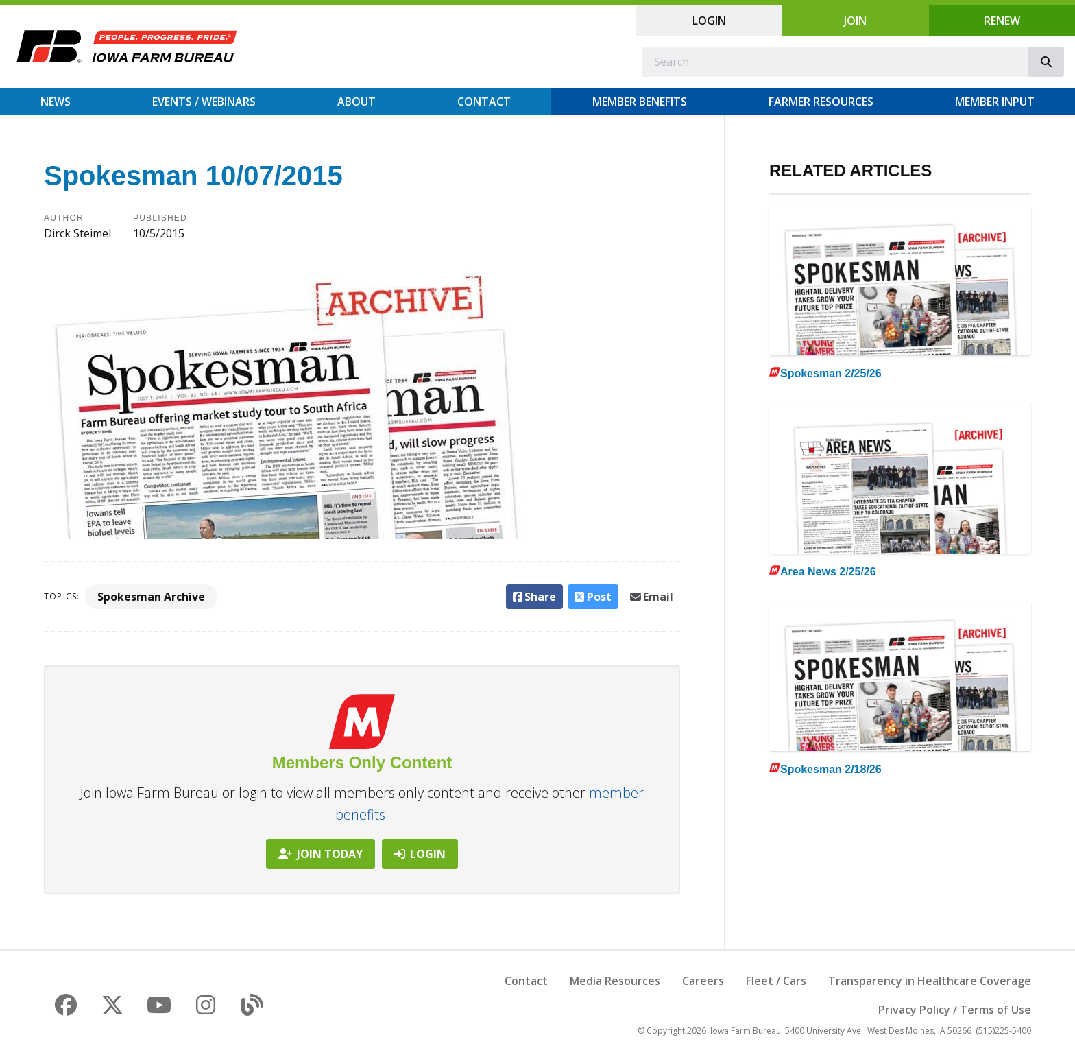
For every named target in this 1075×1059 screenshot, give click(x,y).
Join (855, 20)
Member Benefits (639, 101)
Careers (703, 980)
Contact (484, 101)
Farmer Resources (821, 101)
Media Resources (615, 980)
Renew (1002, 20)
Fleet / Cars (776, 980)
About (356, 101)
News (55, 101)
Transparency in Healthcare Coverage (929, 980)
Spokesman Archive (151, 596)
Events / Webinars (204, 101)
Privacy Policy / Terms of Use (954, 1009)
